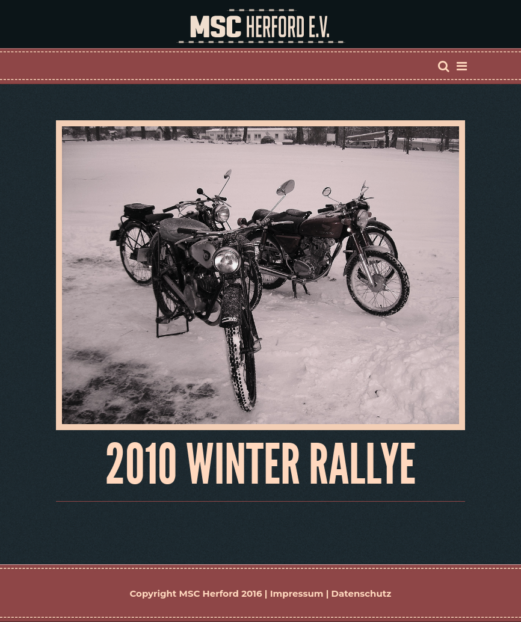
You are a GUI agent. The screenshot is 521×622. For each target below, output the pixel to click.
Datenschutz (361, 593)
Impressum (297, 593)
